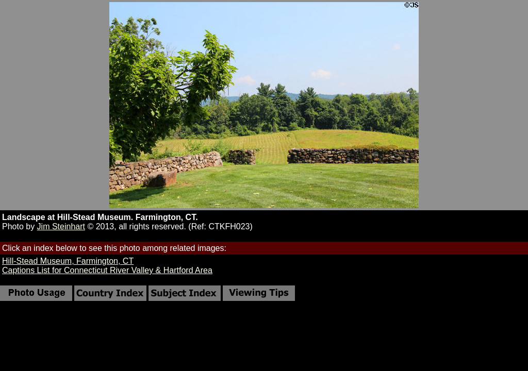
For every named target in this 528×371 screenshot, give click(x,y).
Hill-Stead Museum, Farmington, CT (68, 261)
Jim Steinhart (61, 226)
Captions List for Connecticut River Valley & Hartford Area (107, 270)
